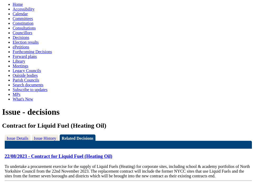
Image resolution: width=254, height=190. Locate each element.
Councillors (22, 33)
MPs (16, 94)
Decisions (21, 37)
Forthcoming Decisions (32, 51)
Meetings (20, 66)
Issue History (45, 138)
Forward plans (25, 56)
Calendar (20, 14)
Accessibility (24, 9)
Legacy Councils (27, 70)
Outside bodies (25, 75)
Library (19, 61)
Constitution (23, 23)
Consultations (24, 28)
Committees (23, 18)
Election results (26, 42)
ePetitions (21, 47)
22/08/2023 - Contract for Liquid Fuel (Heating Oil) (59, 156)
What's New (23, 99)
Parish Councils (26, 80)
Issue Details (17, 138)
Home (18, 4)
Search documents (28, 85)
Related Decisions (77, 138)
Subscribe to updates (30, 89)
